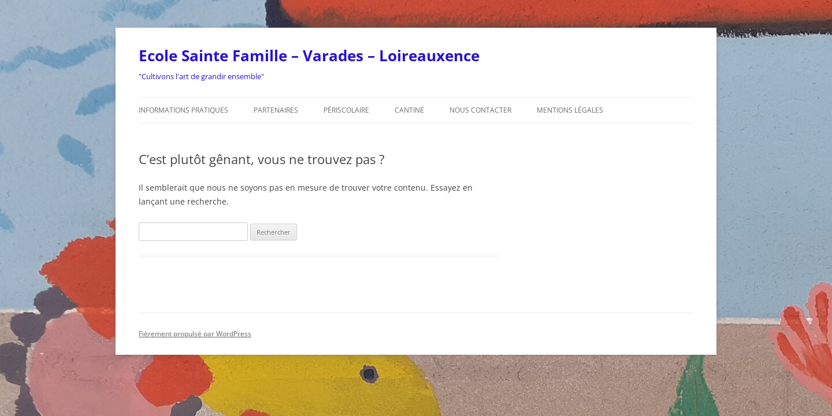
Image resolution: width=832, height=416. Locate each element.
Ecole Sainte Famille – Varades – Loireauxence (309, 55)
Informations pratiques (183, 110)
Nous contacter (480, 110)
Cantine (409, 110)
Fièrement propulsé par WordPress (195, 334)
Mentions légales (570, 110)
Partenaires (276, 110)
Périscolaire (346, 110)
